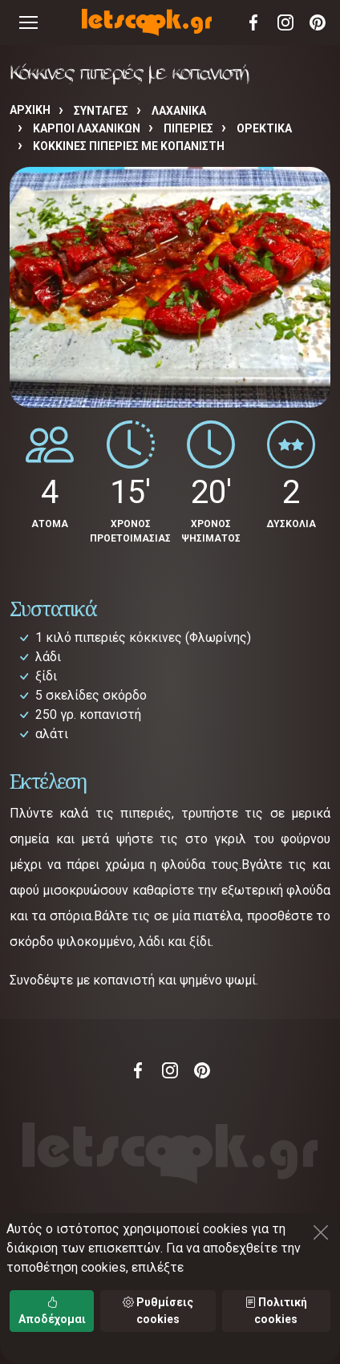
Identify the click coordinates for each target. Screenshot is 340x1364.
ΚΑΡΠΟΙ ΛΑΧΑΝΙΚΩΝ (86, 128)
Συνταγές (101, 110)
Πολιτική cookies (276, 1310)
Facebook (253, 22)
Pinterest (317, 22)
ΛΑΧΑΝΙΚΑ (179, 110)
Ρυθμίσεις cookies (158, 1310)
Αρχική (30, 110)
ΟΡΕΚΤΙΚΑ (264, 128)
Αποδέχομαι (52, 1310)
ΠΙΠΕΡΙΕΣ (188, 128)
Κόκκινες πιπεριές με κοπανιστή (129, 146)
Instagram (285, 22)
